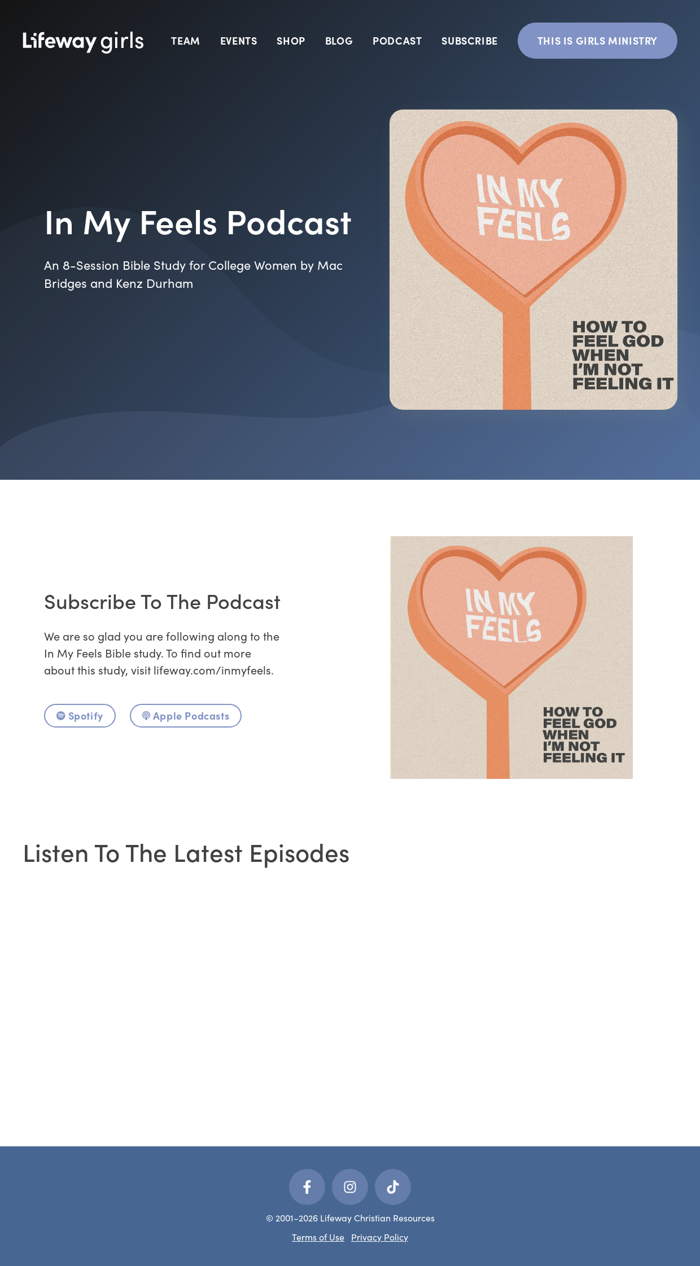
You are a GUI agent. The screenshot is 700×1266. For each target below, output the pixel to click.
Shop (291, 40)
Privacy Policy (379, 1237)
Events (238, 40)
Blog (339, 40)
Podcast (397, 40)
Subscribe (469, 40)
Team (185, 40)
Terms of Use (318, 1237)
